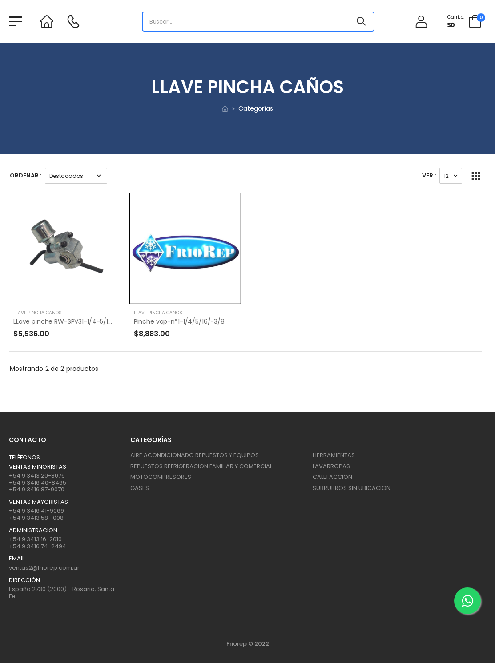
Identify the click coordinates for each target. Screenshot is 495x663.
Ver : (429, 175)
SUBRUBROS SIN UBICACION (351, 488)
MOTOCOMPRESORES (160, 477)
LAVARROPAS (331, 466)
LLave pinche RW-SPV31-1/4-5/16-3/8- (71, 321)
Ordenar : (25, 175)
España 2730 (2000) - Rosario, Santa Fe (61, 592)
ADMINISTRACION (33, 530)
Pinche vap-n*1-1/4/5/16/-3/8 (179, 321)
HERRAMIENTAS (334, 455)
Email (16, 558)
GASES (139, 488)
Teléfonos (24, 457)
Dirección (24, 580)
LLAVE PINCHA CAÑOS (37, 312)
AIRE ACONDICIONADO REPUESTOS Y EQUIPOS (194, 455)
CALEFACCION (332, 477)
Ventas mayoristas (38, 502)
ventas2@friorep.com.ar (44, 567)
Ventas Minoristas (37, 466)
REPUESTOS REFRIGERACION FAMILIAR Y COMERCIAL (201, 466)
